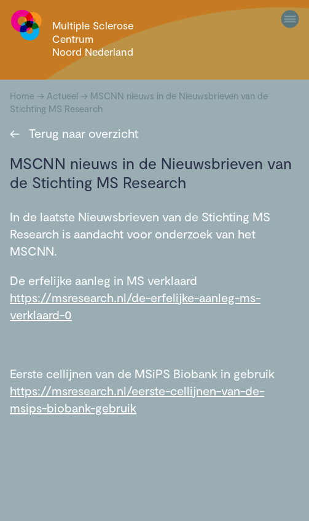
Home (22, 95)
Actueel (62, 95)
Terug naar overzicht (74, 133)
